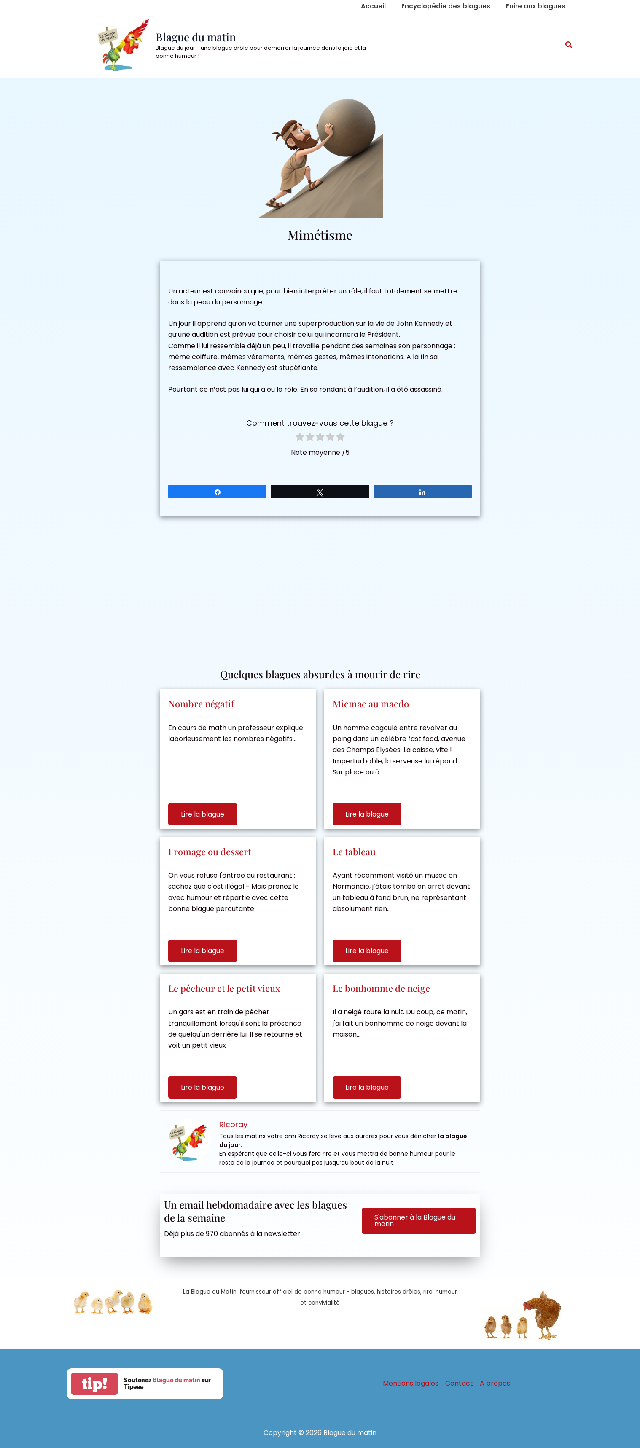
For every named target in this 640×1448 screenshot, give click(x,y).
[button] (569, 45)
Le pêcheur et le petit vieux (224, 988)
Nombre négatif (201, 703)
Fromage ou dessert (209, 851)
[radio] (300, 438)
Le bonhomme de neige (381, 988)
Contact (459, 1383)
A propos (495, 1383)
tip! (94, 1383)
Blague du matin (196, 37)
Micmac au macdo (371, 703)
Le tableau (354, 851)
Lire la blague (202, 814)
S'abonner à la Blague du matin (414, 1220)
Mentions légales (410, 1383)
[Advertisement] (320, 588)
